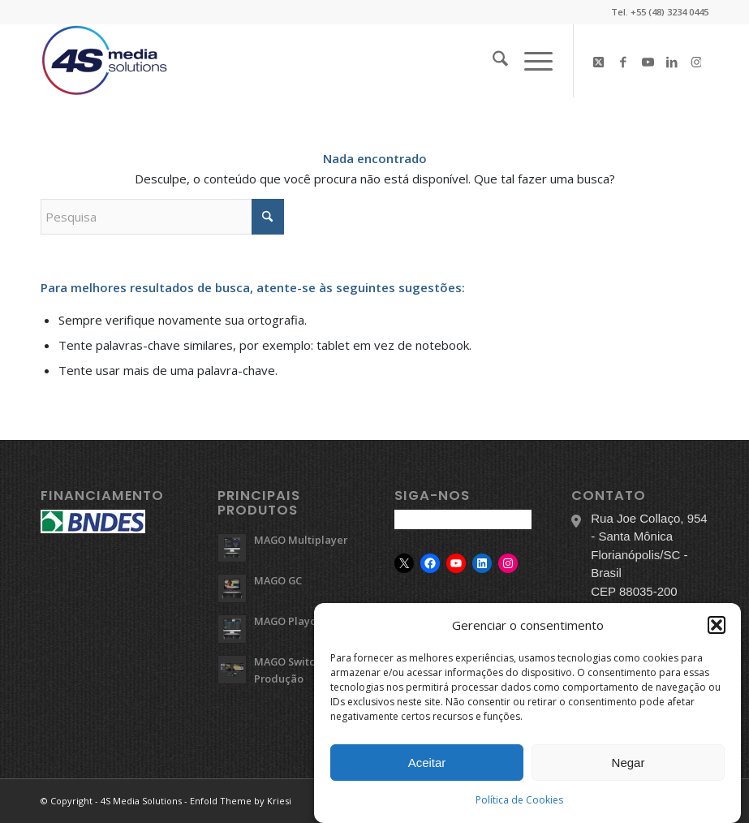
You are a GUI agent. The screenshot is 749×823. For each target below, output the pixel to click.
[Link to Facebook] (623, 61)
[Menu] (530, 60)
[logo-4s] (105, 60)
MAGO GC (278, 580)
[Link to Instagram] (696, 61)
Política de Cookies (519, 801)
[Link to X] (599, 61)
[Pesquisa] (492, 60)
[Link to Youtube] (647, 61)
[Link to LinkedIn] (672, 61)
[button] (716, 626)
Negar (628, 764)
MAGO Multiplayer (300, 539)
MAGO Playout (290, 621)
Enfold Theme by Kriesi (240, 801)
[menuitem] (492, 60)
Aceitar (427, 764)
